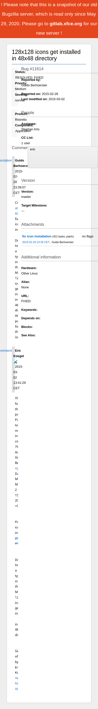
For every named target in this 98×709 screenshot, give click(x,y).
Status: (20, 72)
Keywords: (29, 310)
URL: (25, 296)
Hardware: (29, 268)
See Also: (28, 335)
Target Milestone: (34, 205)
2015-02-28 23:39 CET (36, 242)
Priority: (21, 83)
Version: (27, 191)
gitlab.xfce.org (66, 23)
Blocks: (27, 327)
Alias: (25, 282)
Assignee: (28, 124)
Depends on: (31, 318)
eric (62, 149)
